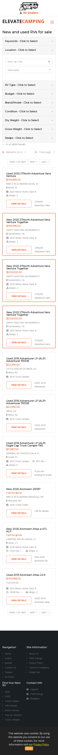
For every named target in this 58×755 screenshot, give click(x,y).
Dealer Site (33, 672)
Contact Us (9, 667)
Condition (21, 111)
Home (6, 653)
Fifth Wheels (9, 705)
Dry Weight (22, 120)
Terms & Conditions (37, 667)
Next (33, 161)
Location (20, 49)
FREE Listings (34, 658)
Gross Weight (23, 129)
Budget (19, 93)
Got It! (29, 748)
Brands (7, 662)
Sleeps (19, 137)
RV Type (20, 84)
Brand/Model (23, 102)
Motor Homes (10, 710)
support (32, 689)
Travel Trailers (10, 701)
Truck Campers (11, 719)
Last (45, 161)
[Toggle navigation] (52, 22)
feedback (33, 698)
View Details (18, 203)
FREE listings (34, 693)
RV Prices (8, 676)
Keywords (21, 41)
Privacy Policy (34, 662)
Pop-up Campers (12, 714)
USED (6, 696)
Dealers (7, 672)
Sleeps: (12, 195)
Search (7, 658)
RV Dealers (30, 13)
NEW (6, 691)
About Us (32, 653)
